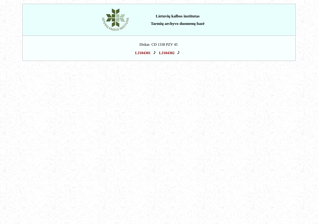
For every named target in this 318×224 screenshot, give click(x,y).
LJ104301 (143, 53)
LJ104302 (167, 53)
